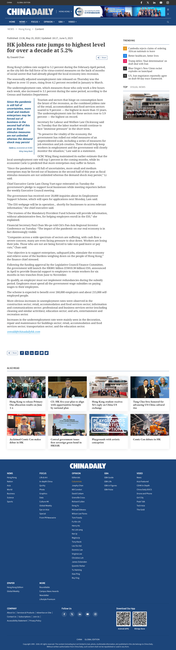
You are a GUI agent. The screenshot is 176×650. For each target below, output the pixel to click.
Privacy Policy (35, 620)
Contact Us (11, 616)
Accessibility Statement (17, 620)
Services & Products (25, 612)
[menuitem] (64, 11)
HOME (12, 21)
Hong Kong (25, 29)
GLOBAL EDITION (23, 2)
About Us (11, 612)
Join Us (36, 616)
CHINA (9, 2)
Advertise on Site (44, 612)
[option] (146, 107)
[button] (126, 117)
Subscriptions (25, 616)
